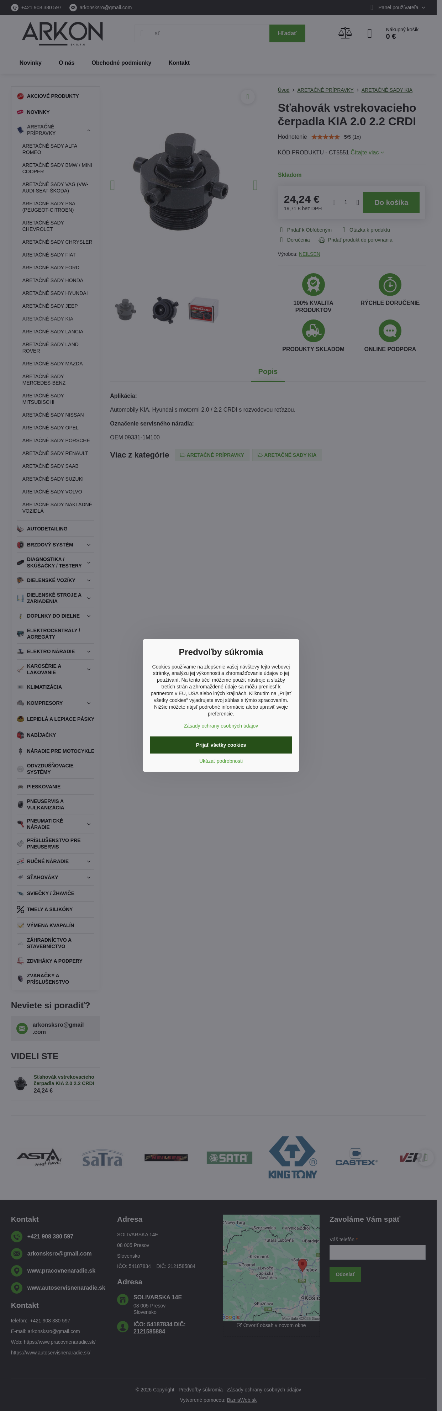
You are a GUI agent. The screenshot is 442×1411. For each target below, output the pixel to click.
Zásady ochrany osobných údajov (221, 726)
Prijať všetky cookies (221, 745)
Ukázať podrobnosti (221, 761)
